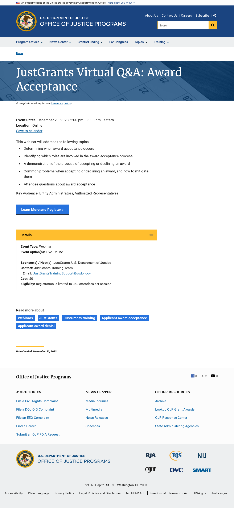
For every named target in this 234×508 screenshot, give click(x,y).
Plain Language (38, 493)
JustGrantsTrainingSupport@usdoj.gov (62, 273)
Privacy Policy (64, 493)
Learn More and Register (42, 209)
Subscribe (202, 15)
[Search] (183, 25)
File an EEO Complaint (32, 418)
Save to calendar (29, 131)
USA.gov (200, 493)
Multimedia (94, 409)
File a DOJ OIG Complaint (35, 409)
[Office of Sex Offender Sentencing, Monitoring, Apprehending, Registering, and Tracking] (202, 469)
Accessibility (14, 493)
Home (19, 53)
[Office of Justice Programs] (26, 21)
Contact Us (169, 15)
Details (26, 235)
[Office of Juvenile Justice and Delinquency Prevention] (150, 471)
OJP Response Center (171, 418)
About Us (151, 15)
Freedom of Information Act (169, 493)
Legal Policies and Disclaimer (100, 493)
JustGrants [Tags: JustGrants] (48, 318)
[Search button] (213, 25)
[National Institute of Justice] (202, 454)
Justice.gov (219, 493)
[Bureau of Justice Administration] (151, 454)
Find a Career (26, 426)
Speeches (93, 426)
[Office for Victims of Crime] (176, 470)
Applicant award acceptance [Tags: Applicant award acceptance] (124, 318)
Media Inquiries (97, 401)
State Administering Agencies (177, 426)
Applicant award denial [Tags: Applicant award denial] (36, 326)
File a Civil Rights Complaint (37, 401)
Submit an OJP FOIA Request (37, 434)
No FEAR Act (135, 493)
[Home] (83, 21)
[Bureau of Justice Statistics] (176, 459)
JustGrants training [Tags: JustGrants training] (79, 318)
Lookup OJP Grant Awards (174, 409)
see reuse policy (61, 103)
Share (216, 16)
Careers (186, 15)
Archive (160, 401)
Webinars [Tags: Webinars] (25, 318)
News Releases (97, 418)
